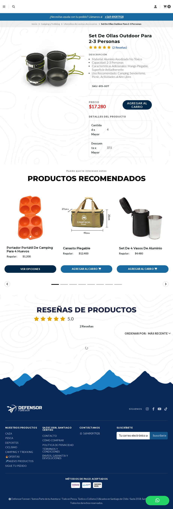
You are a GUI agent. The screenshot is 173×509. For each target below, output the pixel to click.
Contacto (49, 436)
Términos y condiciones (51, 450)
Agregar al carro (137, 104)
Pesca (9, 438)
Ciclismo (11, 447)
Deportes (12, 443)
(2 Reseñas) (119, 47)
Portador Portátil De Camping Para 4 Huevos (30, 249)
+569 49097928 (114, 16)
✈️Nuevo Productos (19, 461)
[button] (86, 269)
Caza (8, 433)
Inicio (34, 24)
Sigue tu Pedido (16, 466)
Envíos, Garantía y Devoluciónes (55, 457)
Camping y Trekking (50, 24)
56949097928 (89, 433)
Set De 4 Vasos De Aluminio (140, 248)
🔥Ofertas (12, 457)
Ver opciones (30, 269)
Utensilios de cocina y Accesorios (80, 24)
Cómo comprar (53, 440)
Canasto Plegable (76, 248)
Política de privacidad (58, 445)
